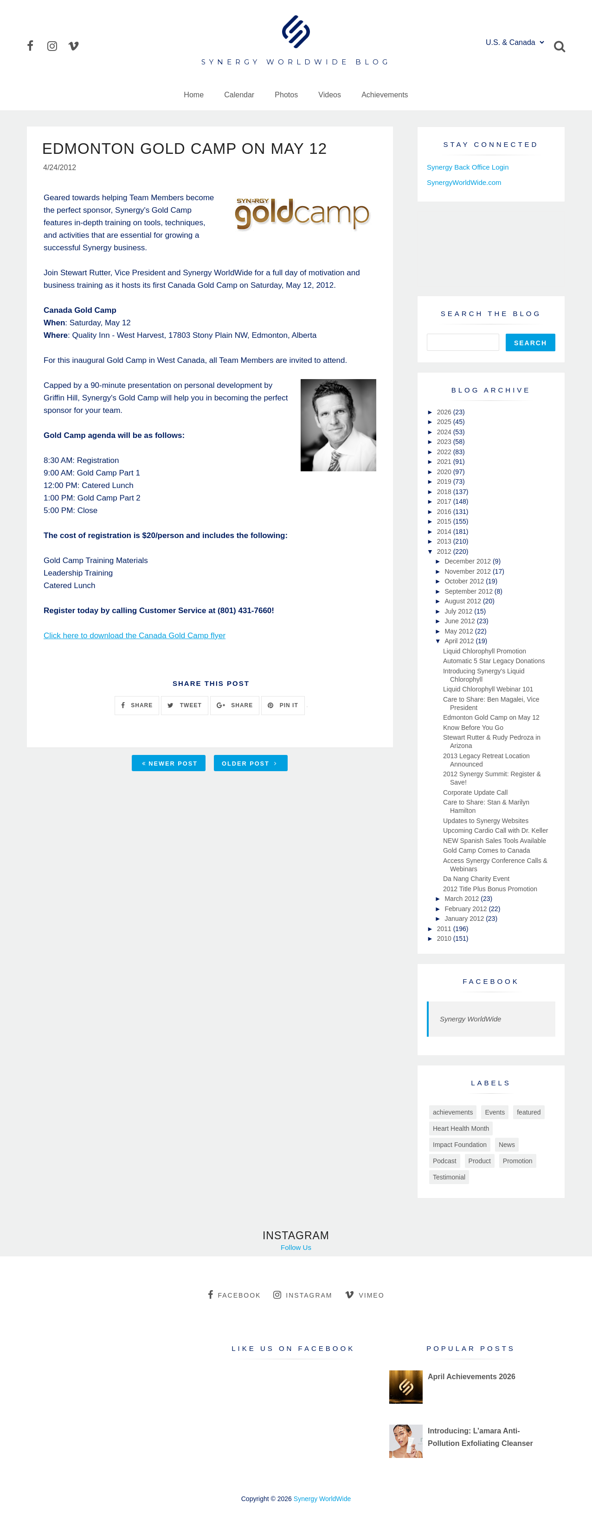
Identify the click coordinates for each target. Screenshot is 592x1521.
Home (194, 95)
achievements (453, 1112)
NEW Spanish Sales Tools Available (494, 840)
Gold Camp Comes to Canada (486, 850)
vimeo (364, 1294)
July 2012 (459, 611)
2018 (445, 491)
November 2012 (468, 571)
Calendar (239, 95)
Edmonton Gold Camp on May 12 (491, 717)
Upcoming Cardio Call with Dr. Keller (495, 830)
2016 (445, 511)
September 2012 (469, 591)
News (507, 1144)
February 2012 (466, 909)
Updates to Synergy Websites (485, 820)
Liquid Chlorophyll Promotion (484, 651)
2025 (445, 421)
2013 (445, 541)
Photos (286, 95)
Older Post (249, 764)
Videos (329, 95)
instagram (302, 1294)
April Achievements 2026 (471, 1377)
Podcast (445, 1161)
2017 (445, 501)
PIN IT (283, 706)
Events (495, 1112)
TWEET (184, 706)
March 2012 (462, 898)
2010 (445, 938)
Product (480, 1161)
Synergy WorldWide (470, 1019)
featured (529, 1112)
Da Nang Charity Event (476, 878)
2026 (445, 412)
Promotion (518, 1161)
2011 (445, 928)
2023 (445, 441)
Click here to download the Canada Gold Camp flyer (134, 636)
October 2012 (465, 581)
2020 (445, 471)
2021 (445, 461)
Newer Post (170, 764)
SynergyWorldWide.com (464, 182)
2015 (445, 521)
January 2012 (465, 918)
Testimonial (449, 1177)
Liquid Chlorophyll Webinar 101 (488, 689)
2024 (445, 432)
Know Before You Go (473, 727)
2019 (445, 481)
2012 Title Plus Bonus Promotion (490, 889)
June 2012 (460, 621)
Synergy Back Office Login (467, 167)
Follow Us (296, 1247)
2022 (445, 452)
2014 (445, 531)
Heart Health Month (461, 1128)
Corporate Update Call (475, 792)
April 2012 (460, 641)
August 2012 (463, 601)
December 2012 (468, 561)
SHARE (137, 706)
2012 (445, 551)
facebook (234, 1294)
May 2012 (459, 631)
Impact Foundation (460, 1144)
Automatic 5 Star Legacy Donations (494, 661)
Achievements (384, 95)
